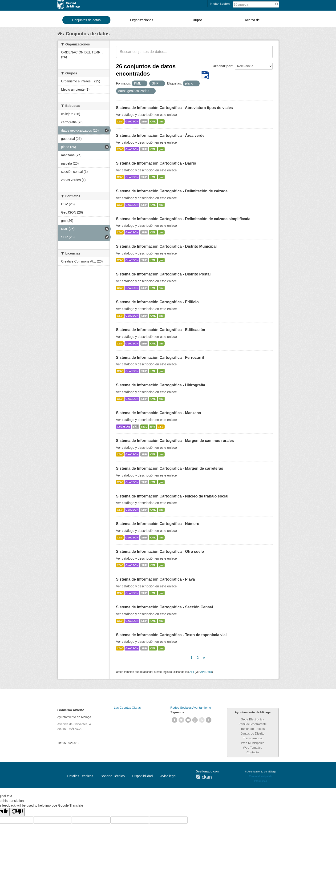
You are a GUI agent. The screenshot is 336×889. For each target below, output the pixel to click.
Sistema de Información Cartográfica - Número (157, 524)
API (191, 672)
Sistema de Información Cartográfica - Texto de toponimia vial (171, 635)
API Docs (206, 672)
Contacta (253, 752)
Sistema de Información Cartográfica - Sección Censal (164, 607)
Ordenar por (222, 66)
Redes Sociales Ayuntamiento (190, 707)
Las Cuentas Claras (127, 707)
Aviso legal (168, 776)
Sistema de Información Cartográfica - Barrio (156, 163)
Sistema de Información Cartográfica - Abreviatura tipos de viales (174, 108)
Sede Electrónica (252, 719)
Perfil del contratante (253, 724)
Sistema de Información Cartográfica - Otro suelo (160, 552)
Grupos (197, 20)
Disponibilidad (142, 776)
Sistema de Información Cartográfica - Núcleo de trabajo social (172, 496)
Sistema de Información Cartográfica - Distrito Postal (163, 274)
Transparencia (253, 738)
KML (153, 121)
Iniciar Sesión (220, 3)
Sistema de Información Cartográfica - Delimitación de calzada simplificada (183, 219)
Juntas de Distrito (252, 733)
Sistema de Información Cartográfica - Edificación (160, 330)
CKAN (204, 776)
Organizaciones (141, 20)
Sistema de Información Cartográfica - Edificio (157, 302)
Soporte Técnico (113, 776)
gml (161, 121)
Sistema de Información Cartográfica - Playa (155, 579)
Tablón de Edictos (253, 729)
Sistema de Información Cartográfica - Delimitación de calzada (172, 191)
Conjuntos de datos (86, 20)
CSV (120, 121)
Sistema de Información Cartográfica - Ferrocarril (160, 358)
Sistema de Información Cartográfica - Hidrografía (160, 385)
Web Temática (252, 747)
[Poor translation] (17, 812)
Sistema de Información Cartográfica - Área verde (160, 135)
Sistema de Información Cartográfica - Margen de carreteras (169, 468)
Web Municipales (252, 743)
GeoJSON (131, 121)
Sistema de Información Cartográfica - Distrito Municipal (166, 246)
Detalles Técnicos (80, 776)
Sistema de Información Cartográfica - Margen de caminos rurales (175, 441)
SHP (144, 121)
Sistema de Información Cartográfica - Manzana (158, 413)
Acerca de (252, 20)
